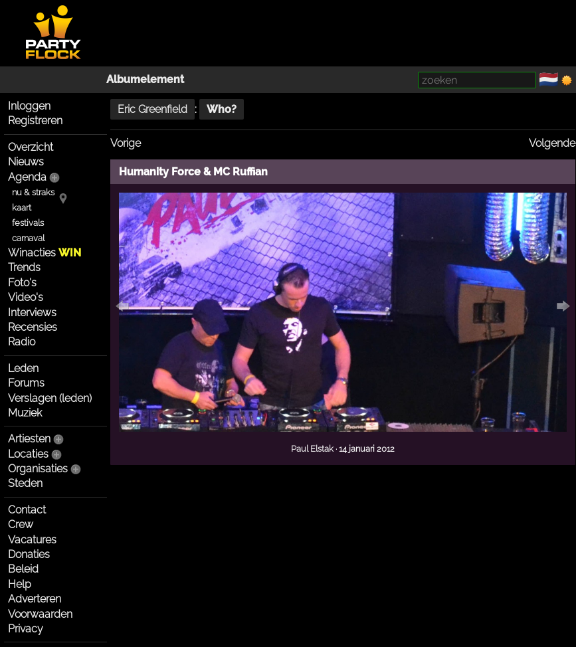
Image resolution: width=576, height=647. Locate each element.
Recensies (32, 327)
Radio (21, 341)
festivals (28, 223)
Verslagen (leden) (50, 398)
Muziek (25, 413)
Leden (23, 368)
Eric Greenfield (152, 109)
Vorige (125, 143)
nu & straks (33, 192)
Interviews (32, 312)
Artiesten (29, 438)
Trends (24, 267)
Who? (222, 109)
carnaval (28, 238)
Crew (20, 524)
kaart (21, 208)
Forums (26, 383)
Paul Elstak (312, 448)
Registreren (35, 120)
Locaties (28, 454)
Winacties (44, 252)
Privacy (25, 628)
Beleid (23, 569)
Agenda (27, 177)
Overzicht (30, 147)
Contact (27, 510)
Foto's (22, 282)
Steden (25, 483)
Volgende (552, 143)
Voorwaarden (40, 614)
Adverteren (34, 599)
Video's (25, 297)
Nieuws (26, 161)
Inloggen (29, 106)
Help (19, 584)
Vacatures (32, 539)
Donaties (29, 554)
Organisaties (38, 468)
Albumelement (145, 79)
